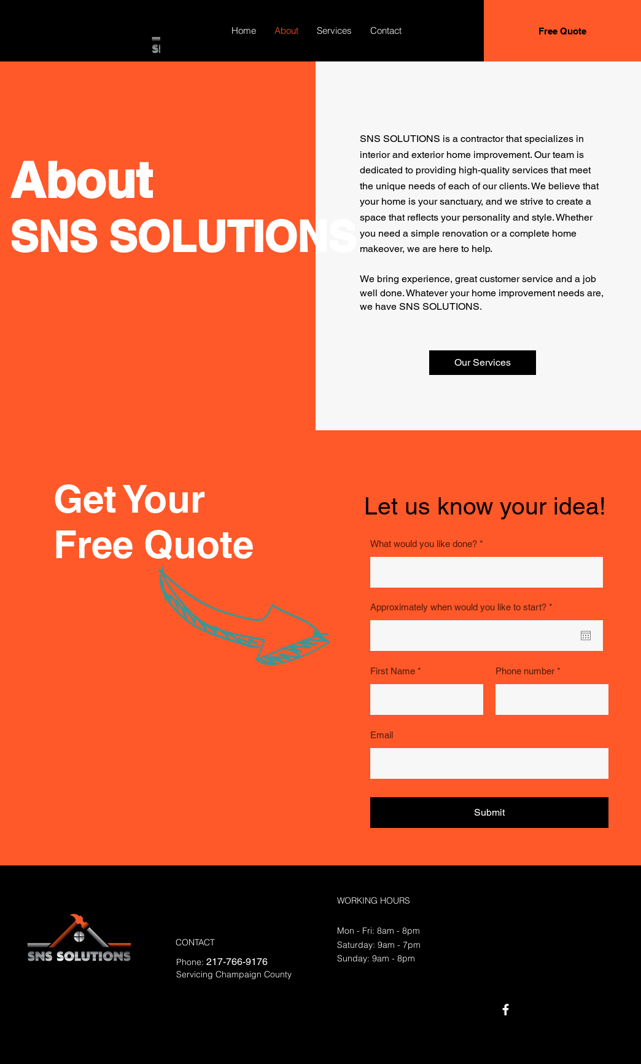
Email (381, 734)
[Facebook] (505, 1009)
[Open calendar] (586, 635)
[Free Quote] (562, 30)
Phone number (524, 671)
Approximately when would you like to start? (463, 607)
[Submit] (489, 812)
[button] (482, 362)
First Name (392, 671)
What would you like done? (423, 543)
